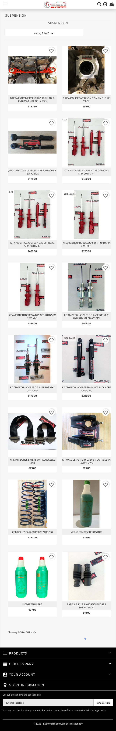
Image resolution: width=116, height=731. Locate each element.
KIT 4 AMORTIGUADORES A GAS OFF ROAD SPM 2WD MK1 (86, 172)
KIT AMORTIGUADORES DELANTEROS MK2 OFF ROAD (32, 388)
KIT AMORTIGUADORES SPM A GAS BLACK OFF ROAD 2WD (86, 388)
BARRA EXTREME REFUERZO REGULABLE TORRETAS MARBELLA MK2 (32, 99)
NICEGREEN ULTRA (32, 604)
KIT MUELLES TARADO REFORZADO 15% (32, 532)
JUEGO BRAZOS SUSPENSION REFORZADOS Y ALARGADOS (32, 172)
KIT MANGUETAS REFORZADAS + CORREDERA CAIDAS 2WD (86, 461)
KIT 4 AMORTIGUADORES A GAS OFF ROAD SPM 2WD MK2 (32, 244)
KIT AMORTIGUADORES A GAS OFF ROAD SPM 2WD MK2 (32, 316)
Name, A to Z (44, 33)
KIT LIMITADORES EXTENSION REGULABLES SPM (32, 461)
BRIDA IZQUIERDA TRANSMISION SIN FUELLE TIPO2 (86, 99)
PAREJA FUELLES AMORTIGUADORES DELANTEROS (86, 605)
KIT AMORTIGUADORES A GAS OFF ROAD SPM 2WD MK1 (86, 244)
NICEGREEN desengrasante (86, 532)
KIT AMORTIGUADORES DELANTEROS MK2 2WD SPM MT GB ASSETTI (86, 316)
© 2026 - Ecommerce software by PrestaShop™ (58, 723)
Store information (26, 685)
